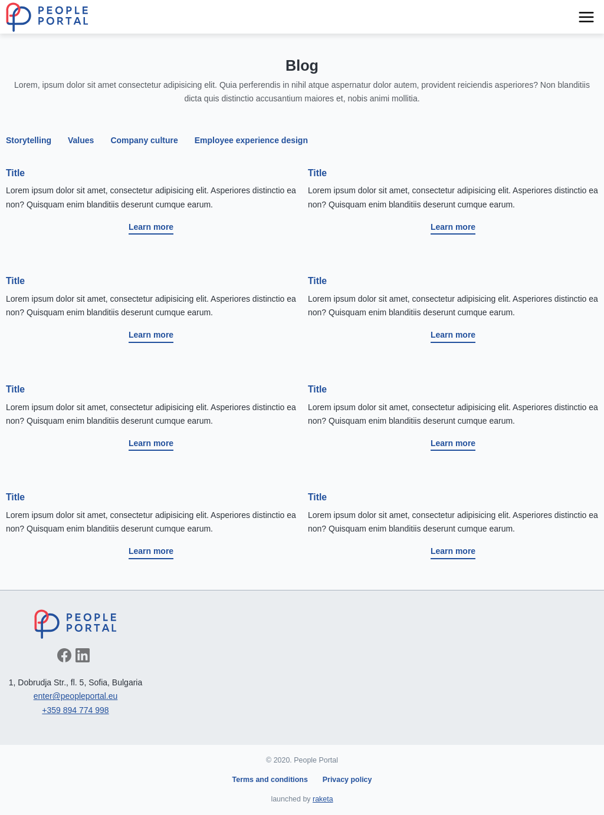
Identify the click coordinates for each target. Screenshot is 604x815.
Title (15, 173)
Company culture (144, 140)
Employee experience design (251, 140)
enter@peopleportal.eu (76, 696)
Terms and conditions (270, 780)
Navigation (586, 17)
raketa (323, 799)
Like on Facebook (64, 655)
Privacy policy (347, 780)
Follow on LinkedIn (83, 655)
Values (81, 140)
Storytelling (28, 140)
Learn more (151, 227)
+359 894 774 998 (75, 710)
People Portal (47, 17)
